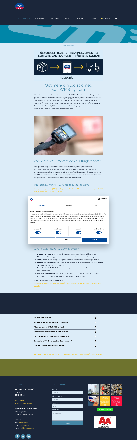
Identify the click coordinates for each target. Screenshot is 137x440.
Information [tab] (68, 205)
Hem (64, 45)
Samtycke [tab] (41, 205)
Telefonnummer (57, 396)
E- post (54, 403)
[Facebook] (17, 436)
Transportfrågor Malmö (23, 403)
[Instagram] (23, 436)
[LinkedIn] (28, 436)
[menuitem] (105, 18)
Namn (54, 389)
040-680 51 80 (23, 423)
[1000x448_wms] (68, 51)
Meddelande (56, 410)
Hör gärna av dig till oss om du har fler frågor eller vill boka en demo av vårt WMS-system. (68, 354)
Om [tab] (95, 205)
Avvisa (42, 240)
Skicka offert (19, 400)
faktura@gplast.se (28, 428)
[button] (116, 18)
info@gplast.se (24, 425)
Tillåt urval (68, 240)
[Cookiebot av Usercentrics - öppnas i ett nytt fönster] (99, 199)
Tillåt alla (94, 240)
